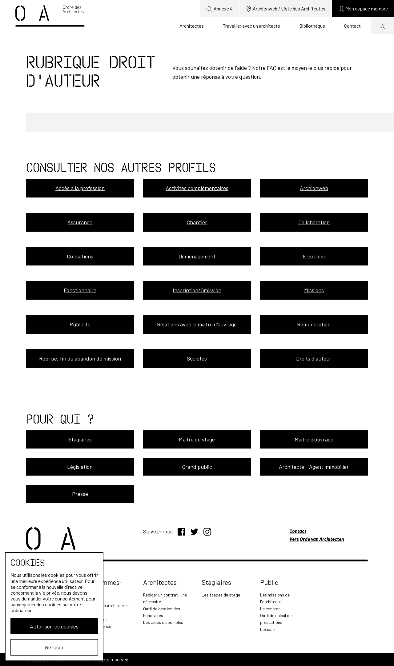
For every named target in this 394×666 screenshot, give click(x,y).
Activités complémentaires (197, 188)
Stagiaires (80, 439)
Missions (314, 290)
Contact (352, 26)
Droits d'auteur (314, 358)
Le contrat (270, 608)
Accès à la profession (80, 188)
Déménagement (197, 256)
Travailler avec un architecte (251, 26)
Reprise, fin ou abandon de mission (80, 358)
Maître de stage (197, 439)
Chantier (197, 222)
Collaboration (314, 222)
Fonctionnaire (80, 290)
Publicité (80, 324)
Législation (80, 466)
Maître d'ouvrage (314, 439)
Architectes (191, 26)
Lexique (267, 629)
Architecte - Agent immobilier (314, 466)
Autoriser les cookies (54, 626)
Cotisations (80, 256)
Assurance (79, 222)
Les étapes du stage (221, 594)
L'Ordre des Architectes (107, 605)
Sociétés (197, 358)
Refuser (54, 647)
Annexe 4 (220, 9)
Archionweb (314, 188)
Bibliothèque (312, 26)
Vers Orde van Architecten (316, 539)
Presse (80, 493)
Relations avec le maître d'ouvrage (197, 324)
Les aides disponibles (163, 622)
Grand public (197, 466)
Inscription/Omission (197, 290)
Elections (314, 256)
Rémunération (314, 324)
